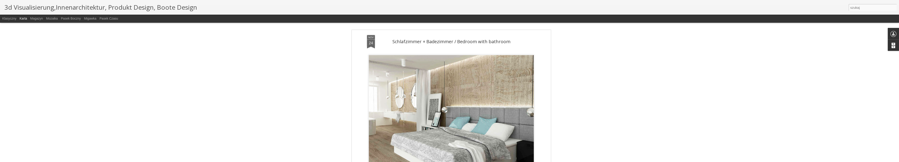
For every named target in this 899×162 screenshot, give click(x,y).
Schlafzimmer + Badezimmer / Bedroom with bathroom (451, 41)
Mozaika (52, 18)
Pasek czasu (109, 18)
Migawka (90, 18)
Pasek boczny (71, 18)
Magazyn (36, 18)
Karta (23, 18)
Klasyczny (9, 18)
